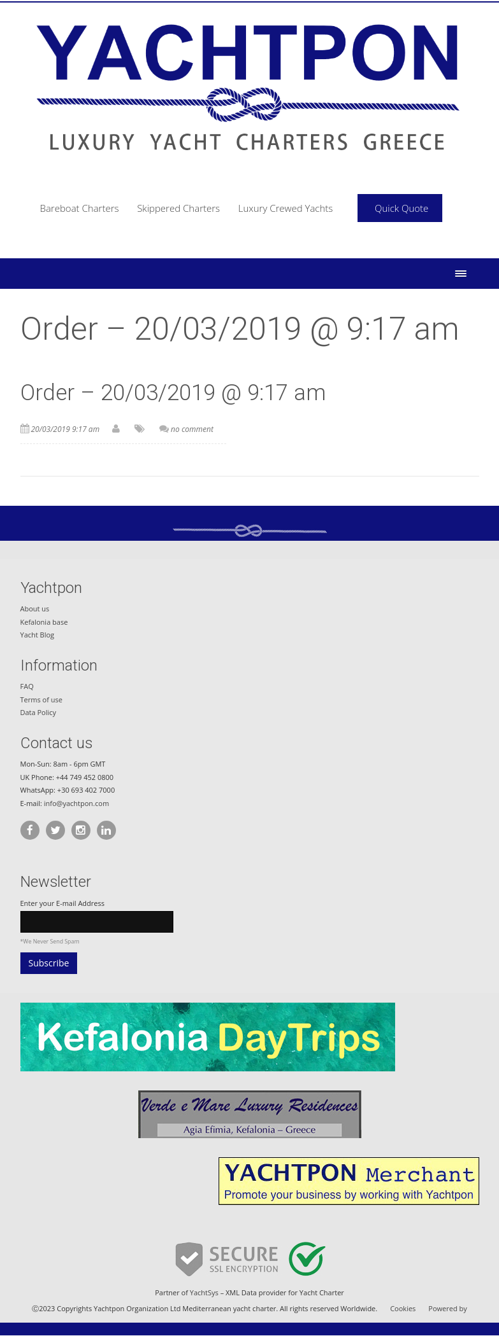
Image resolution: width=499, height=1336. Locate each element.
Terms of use (41, 699)
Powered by (447, 1308)
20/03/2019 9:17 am (65, 429)
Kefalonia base (44, 622)
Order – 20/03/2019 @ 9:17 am (173, 393)
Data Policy (38, 712)
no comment (192, 429)
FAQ (27, 686)
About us (35, 608)
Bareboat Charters (79, 208)
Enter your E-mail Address (62, 903)
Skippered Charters (178, 208)
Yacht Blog (37, 634)
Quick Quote (401, 208)
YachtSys (204, 1292)
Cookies (403, 1308)
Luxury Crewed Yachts (285, 208)
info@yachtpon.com (76, 803)
